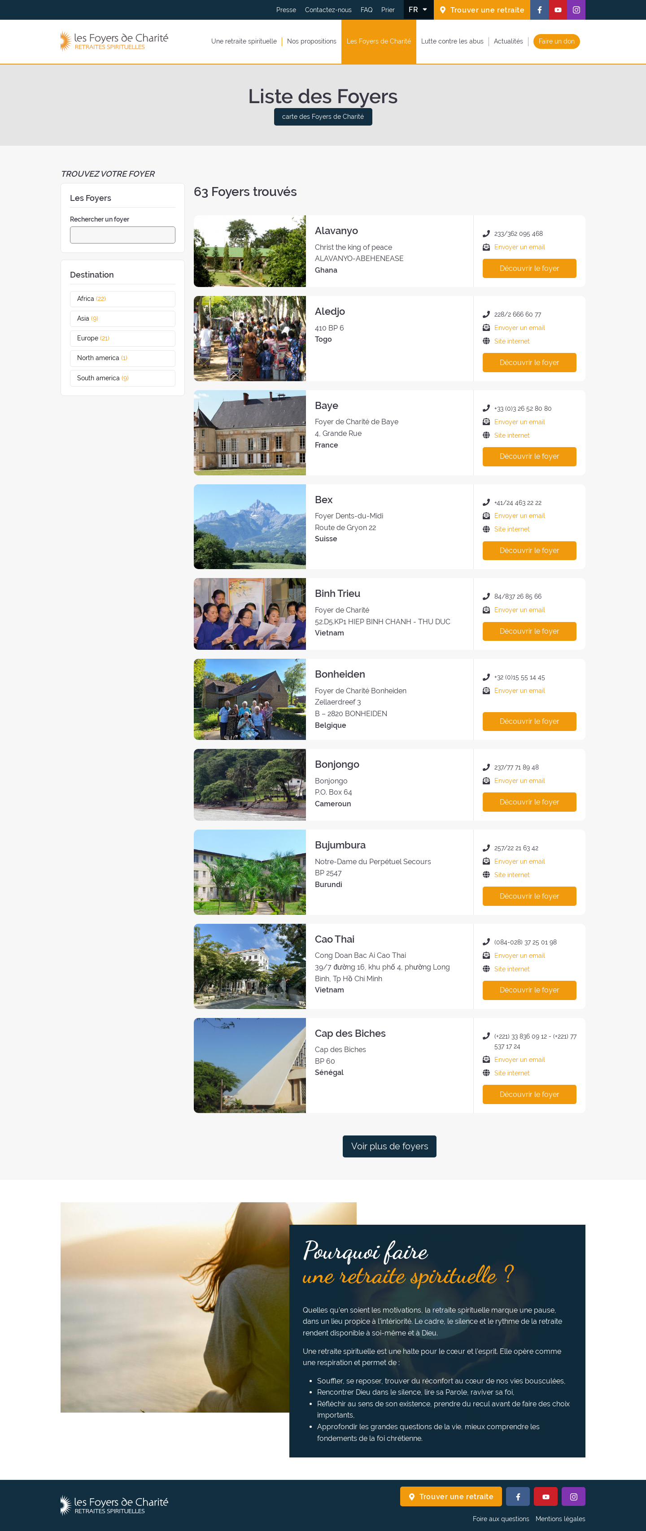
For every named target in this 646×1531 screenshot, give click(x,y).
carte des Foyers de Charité (323, 116)
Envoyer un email (519, 247)
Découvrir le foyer (529, 268)
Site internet (512, 341)
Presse (286, 9)
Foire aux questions (501, 1518)
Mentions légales (560, 1518)
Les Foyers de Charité (379, 41)
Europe (101, 338)
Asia (96, 318)
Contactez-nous (328, 9)
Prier (388, 9)
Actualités (508, 41)
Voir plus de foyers (389, 1146)
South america (111, 378)
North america (110, 357)
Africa (99, 298)
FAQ (366, 9)
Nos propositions (311, 41)
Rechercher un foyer (99, 219)
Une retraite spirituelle (244, 41)
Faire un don (557, 41)
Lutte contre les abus (452, 41)
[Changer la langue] (419, 9)
